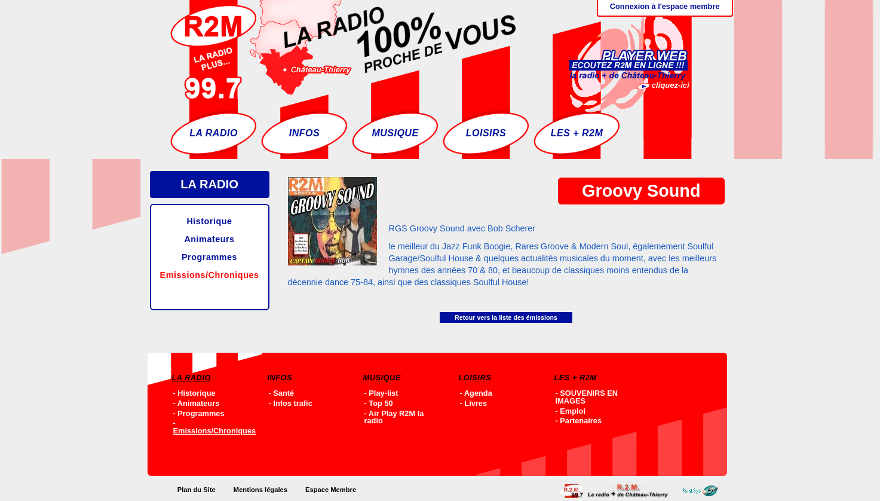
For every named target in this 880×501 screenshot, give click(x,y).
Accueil (616, 491)
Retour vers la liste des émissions (506, 317)
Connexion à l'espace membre (665, 6)
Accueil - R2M (343, 51)
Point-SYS (703, 491)
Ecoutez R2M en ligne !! (617, 51)
